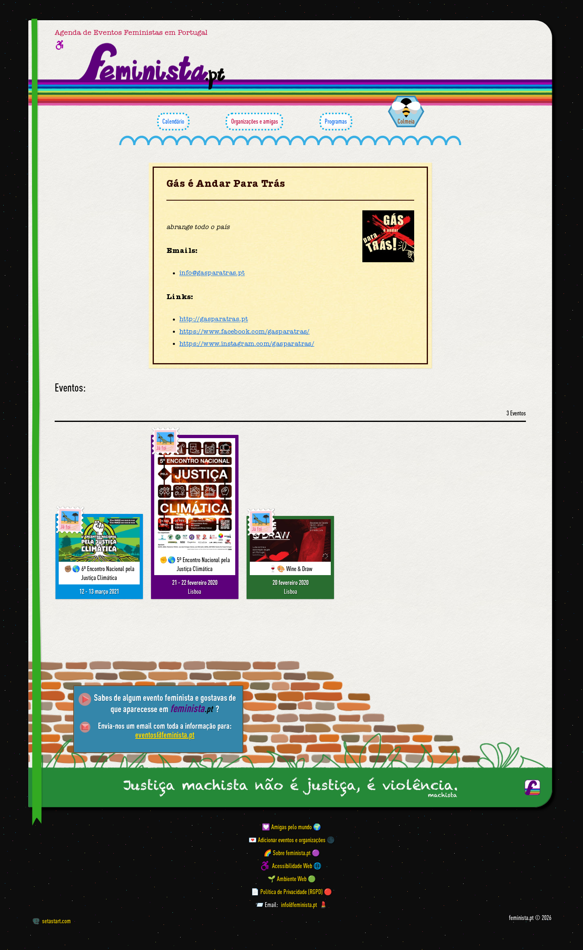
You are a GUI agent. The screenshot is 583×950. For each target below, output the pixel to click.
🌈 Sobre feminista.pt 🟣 (292, 852)
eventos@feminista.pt (164, 734)
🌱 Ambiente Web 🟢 (292, 878)
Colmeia (406, 121)
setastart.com (51, 920)
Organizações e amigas (254, 121)
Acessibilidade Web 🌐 (296, 865)
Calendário (173, 121)
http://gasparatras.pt (213, 319)
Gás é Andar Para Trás (225, 184)
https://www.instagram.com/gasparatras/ (246, 343)
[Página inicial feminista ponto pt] (152, 66)
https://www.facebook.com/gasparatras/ (244, 331)
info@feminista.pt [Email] (299, 904)
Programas (335, 121)
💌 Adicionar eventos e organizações (287, 839)
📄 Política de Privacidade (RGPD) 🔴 (291, 891)
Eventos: (70, 387)
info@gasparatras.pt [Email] (212, 273)
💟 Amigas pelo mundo (287, 826)
